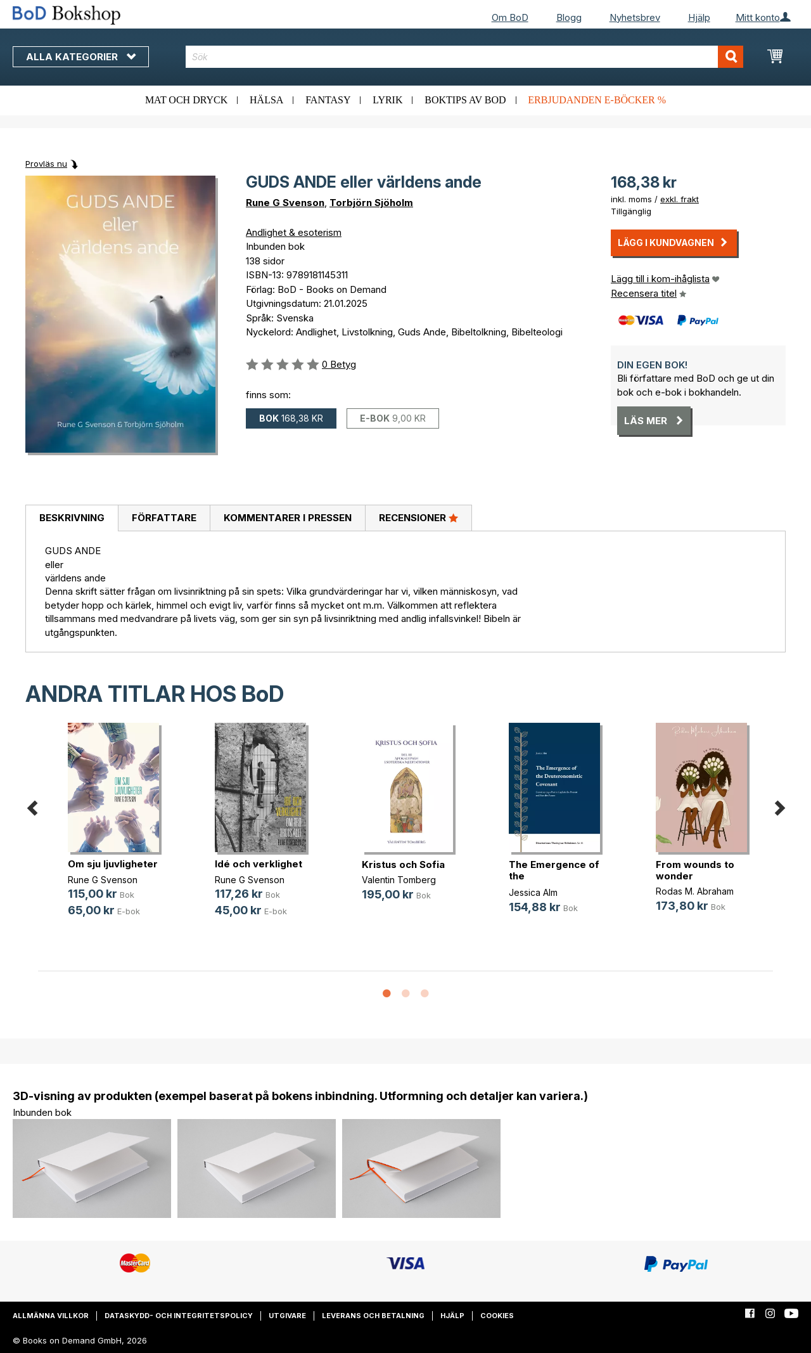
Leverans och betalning (373, 1315)
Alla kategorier (81, 57)
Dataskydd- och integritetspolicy (179, 1315)
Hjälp (699, 17)
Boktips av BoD (465, 99)
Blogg (569, 17)
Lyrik (387, 99)
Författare (164, 518)
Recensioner (418, 517)
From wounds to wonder (695, 870)
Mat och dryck (186, 99)
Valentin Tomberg (399, 879)
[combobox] (464, 57)
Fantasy (327, 99)
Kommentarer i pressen (288, 518)
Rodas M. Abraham (695, 891)
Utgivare (287, 1315)
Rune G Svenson (285, 203)
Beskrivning (72, 518)
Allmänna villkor (51, 1315)
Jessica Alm (533, 892)
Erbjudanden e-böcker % (597, 99)
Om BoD (510, 17)
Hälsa (266, 99)
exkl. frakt (679, 199)
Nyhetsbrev (635, 17)
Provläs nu (46, 164)
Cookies (497, 1315)
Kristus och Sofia (403, 864)
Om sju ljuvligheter (113, 864)
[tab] (71, 519)
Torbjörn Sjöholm (371, 203)
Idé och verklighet (258, 864)
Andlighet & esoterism (294, 232)
